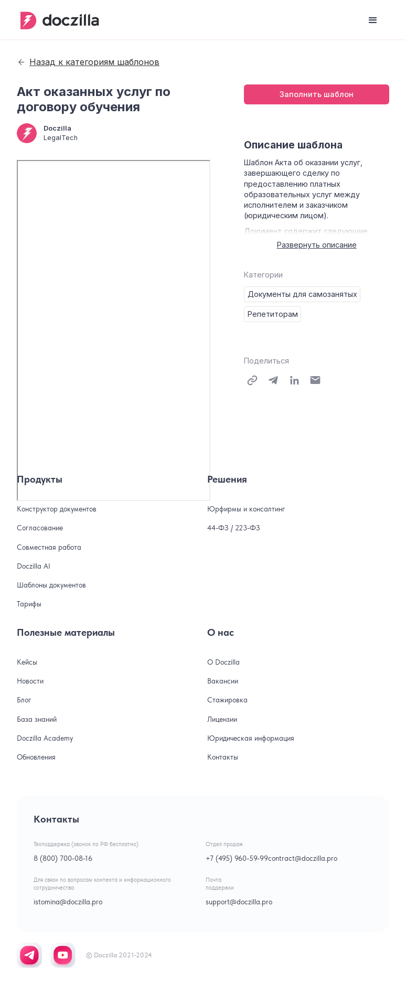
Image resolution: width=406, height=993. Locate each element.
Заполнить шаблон (317, 94)
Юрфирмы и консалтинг (246, 509)
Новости (30, 681)
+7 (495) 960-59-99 (237, 858)
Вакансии (222, 681)
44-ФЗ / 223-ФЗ (233, 527)
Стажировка (227, 699)
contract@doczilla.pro (302, 858)
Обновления (36, 757)
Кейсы (27, 662)
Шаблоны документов (51, 585)
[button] (373, 20)
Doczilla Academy (45, 738)
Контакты (222, 757)
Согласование (40, 527)
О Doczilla (223, 662)
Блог (24, 699)
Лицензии (222, 719)
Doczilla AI (33, 566)
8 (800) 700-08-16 (63, 858)
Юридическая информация (250, 738)
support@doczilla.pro (239, 901)
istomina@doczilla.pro (68, 901)
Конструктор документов (57, 509)
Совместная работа (49, 547)
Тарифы (29, 603)
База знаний (37, 719)
